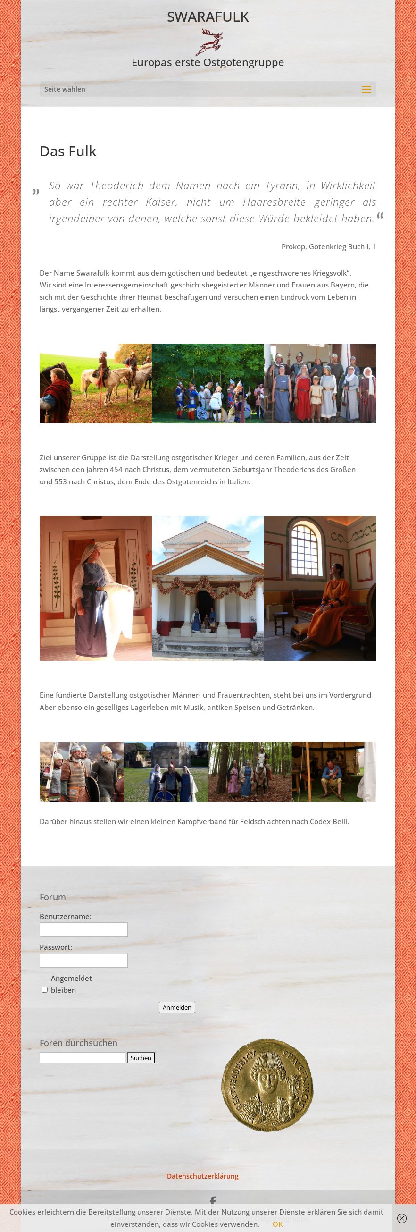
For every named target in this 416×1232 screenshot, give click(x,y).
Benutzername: (66, 916)
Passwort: (56, 947)
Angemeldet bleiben (71, 984)
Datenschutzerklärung (203, 1176)
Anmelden (177, 1007)
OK (278, 1224)
